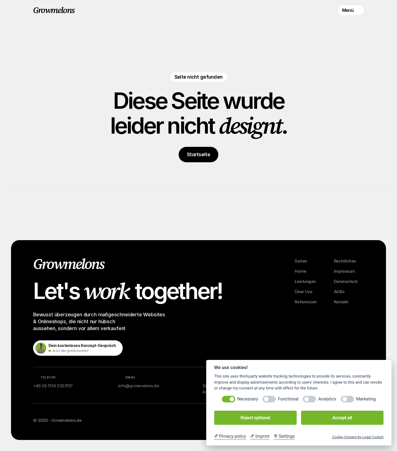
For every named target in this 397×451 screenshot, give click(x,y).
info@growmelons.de (138, 385)
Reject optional (255, 417)
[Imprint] (259, 436)
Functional (288, 399)
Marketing (366, 399)
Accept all (342, 417)
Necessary (247, 399)
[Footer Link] (304, 261)
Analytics (327, 399)
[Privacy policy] (230, 436)
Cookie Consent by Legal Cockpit (357, 437)
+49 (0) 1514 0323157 (53, 385)
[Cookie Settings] (284, 436)
